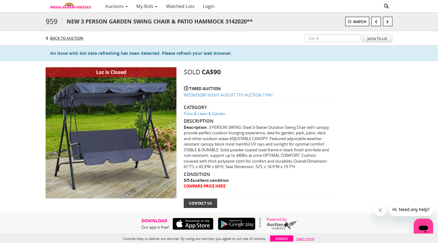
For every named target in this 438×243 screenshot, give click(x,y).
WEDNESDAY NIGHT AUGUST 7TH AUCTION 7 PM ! (228, 95)
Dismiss (281, 238)
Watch (359, 21)
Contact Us (200, 203)
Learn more (305, 238)
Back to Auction (66, 38)
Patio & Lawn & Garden (204, 113)
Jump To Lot (377, 38)
